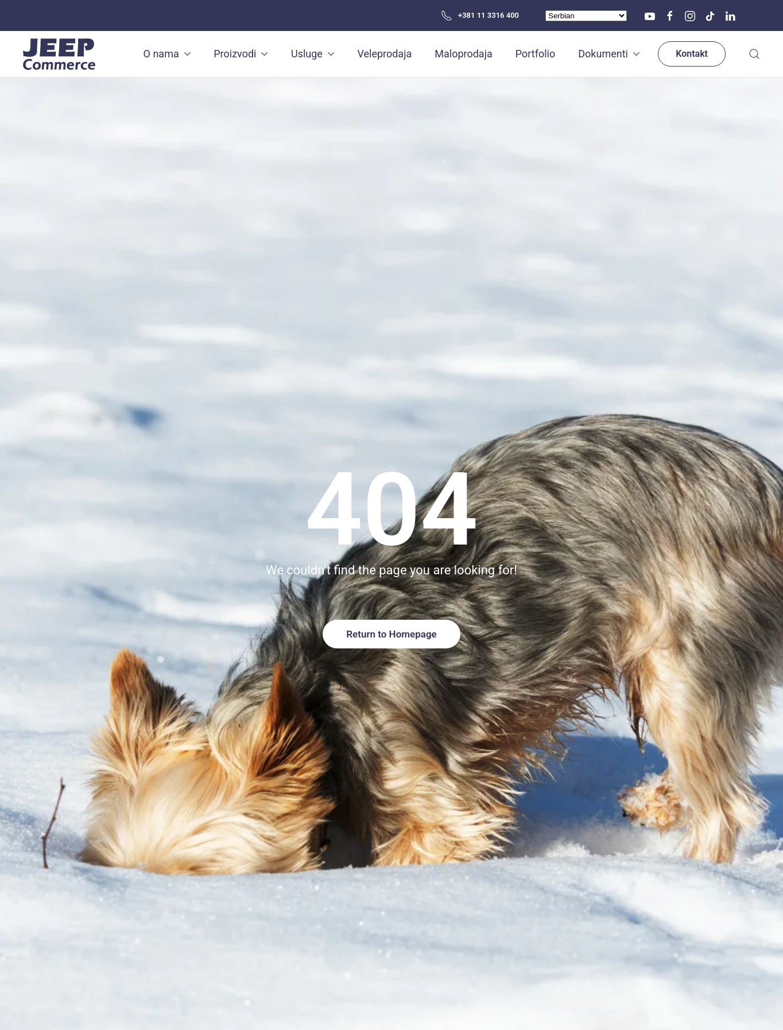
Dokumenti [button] (608, 54)
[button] (754, 54)
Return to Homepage (391, 634)
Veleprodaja (384, 54)
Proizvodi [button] (241, 54)
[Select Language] (586, 15)
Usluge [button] (312, 54)
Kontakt (692, 53)
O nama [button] (167, 54)
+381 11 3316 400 (480, 15)
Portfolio (535, 54)
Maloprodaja (464, 54)
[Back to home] (60, 54)
